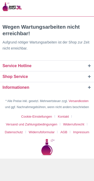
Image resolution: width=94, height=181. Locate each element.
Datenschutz (14, 132)
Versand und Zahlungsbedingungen (31, 124)
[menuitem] (38, 116)
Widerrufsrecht (73, 124)
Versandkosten (78, 101)
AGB (63, 132)
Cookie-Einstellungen (36, 116)
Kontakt (63, 116)
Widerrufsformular (41, 132)
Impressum (81, 132)
